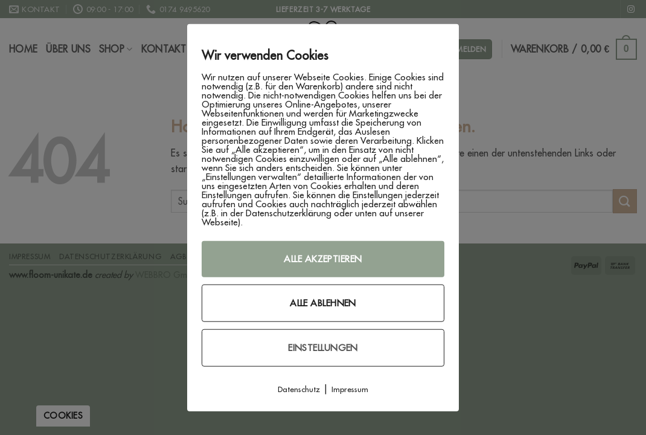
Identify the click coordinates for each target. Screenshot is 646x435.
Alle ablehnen (323, 303)
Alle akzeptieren (323, 259)
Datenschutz (299, 389)
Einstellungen (323, 347)
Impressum (349, 389)
